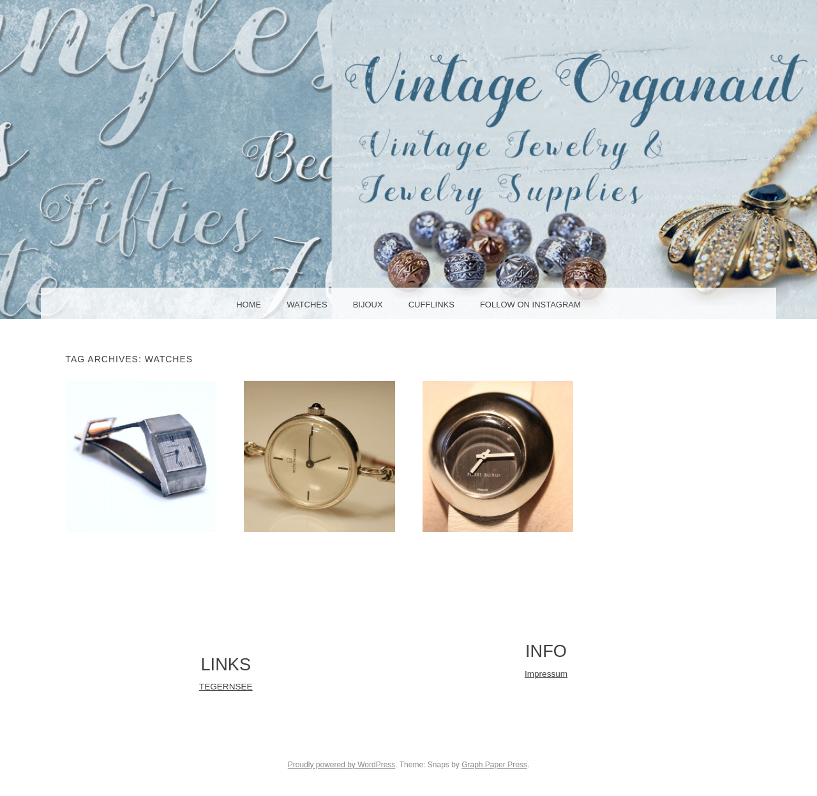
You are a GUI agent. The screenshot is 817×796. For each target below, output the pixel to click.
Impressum (546, 674)
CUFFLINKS (431, 304)
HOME (248, 304)
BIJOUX (368, 304)
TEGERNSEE (226, 686)
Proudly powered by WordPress (342, 764)
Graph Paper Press (494, 764)
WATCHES (307, 304)
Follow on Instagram (530, 304)
